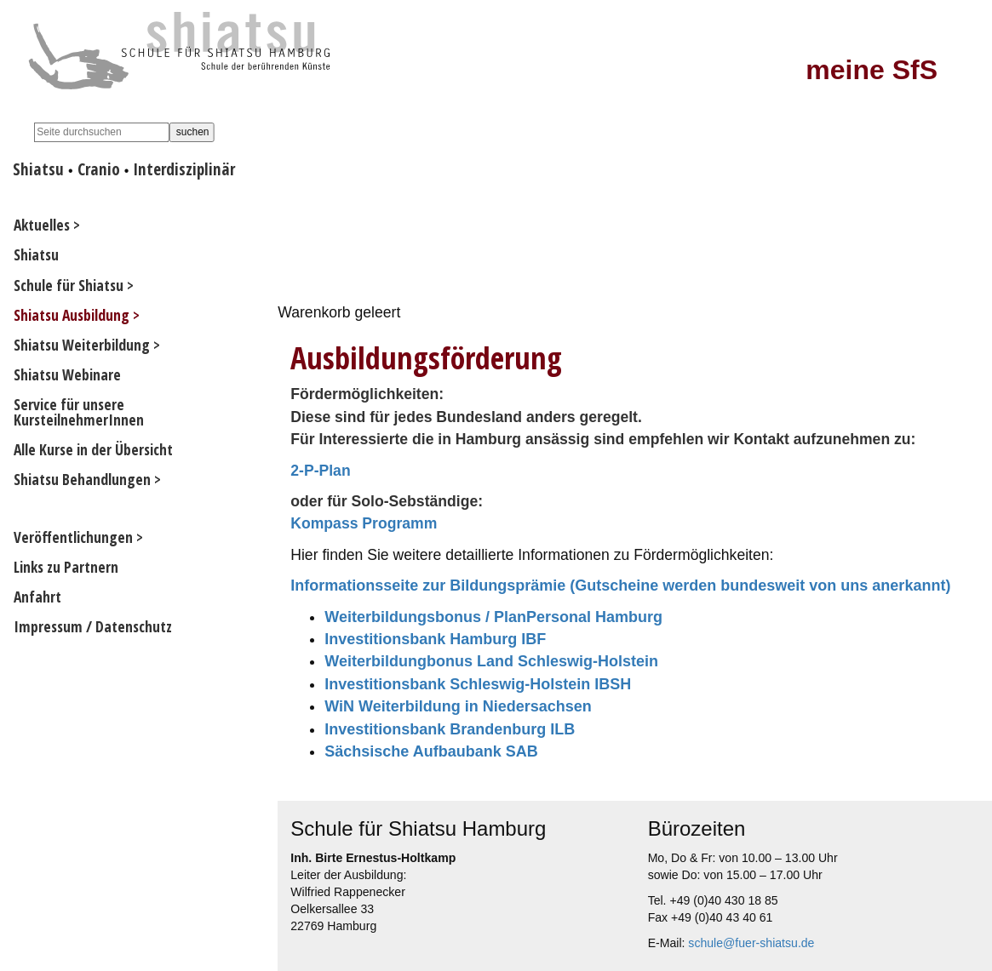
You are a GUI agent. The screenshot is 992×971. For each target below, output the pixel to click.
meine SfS (872, 69)
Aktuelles (42, 224)
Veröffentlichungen (73, 537)
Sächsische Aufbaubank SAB (430, 751)
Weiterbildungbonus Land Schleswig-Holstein (491, 661)
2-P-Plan (320, 470)
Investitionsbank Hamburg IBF (435, 639)
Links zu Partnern (66, 567)
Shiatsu (38, 168)
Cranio (98, 168)
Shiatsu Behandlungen (82, 479)
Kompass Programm (363, 523)
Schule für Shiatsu (68, 285)
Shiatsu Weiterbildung (82, 344)
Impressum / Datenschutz (93, 626)
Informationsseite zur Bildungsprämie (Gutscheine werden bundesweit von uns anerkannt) (620, 585)
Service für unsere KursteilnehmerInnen (79, 412)
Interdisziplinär (184, 168)
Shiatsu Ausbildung (71, 315)
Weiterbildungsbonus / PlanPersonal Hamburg (493, 616)
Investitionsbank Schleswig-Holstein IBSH (477, 684)
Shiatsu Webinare (67, 374)
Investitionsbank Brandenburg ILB (449, 729)
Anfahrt (37, 596)
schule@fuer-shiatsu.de (751, 943)
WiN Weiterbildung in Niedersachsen (458, 706)
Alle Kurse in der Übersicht (93, 449)
